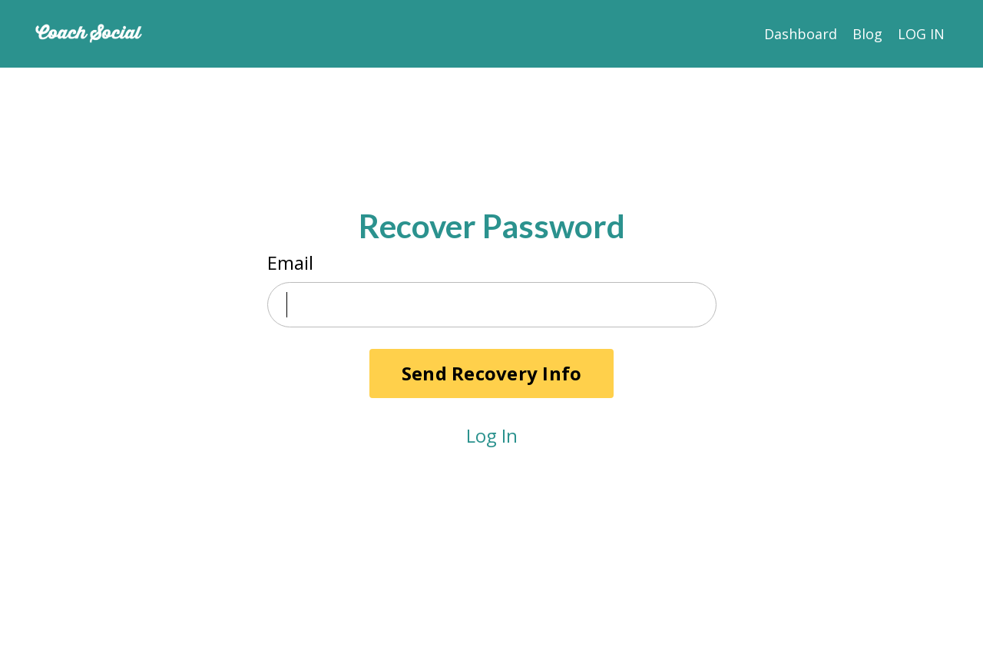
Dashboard (800, 34)
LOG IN (921, 34)
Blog (867, 34)
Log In (492, 435)
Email (290, 262)
